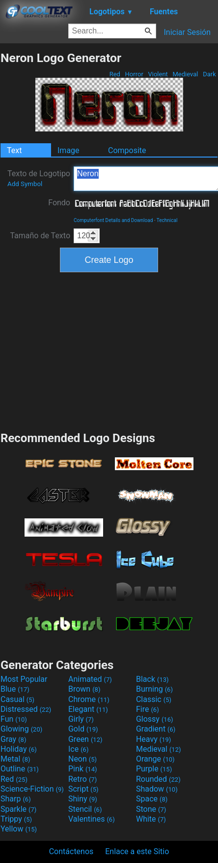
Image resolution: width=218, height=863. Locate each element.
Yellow (18, 828)
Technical (167, 220)
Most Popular (24, 679)
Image (68, 150)
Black (152, 679)
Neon (82, 759)
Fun (13, 719)
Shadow (157, 789)
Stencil (85, 809)
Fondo (59, 202)
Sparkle (18, 809)
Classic (153, 699)
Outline (19, 768)
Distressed (25, 709)
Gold (83, 729)
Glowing (21, 729)
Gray (13, 739)
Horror (134, 74)
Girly (81, 719)
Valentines (91, 819)
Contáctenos (71, 851)
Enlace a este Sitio (137, 851)
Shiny (82, 798)
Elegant (88, 709)
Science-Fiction (32, 789)
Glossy (154, 719)
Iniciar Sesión (187, 32)
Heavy (153, 739)
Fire (147, 709)
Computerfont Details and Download (113, 220)
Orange (155, 759)
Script (83, 789)
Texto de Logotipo (38, 178)
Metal (15, 759)
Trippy (16, 819)
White (151, 819)
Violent (157, 74)
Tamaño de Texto (40, 235)
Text (14, 150)
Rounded (158, 779)
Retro (82, 779)
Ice (78, 749)
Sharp (15, 798)
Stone (151, 809)
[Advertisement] (109, 350)
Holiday (18, 749)
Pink (82, 768)
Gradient (155, 729)
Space (151, 798)
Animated (90, 679)
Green (85, 739)
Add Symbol (24, 184)
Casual (17, 699)
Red (115, 74)
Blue (14, 689)
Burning (154, 689)
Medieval (185, 74)
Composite (127, 150)
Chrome (88, 699)
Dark (209, 74)
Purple (154, 768)
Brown (84, 689)
